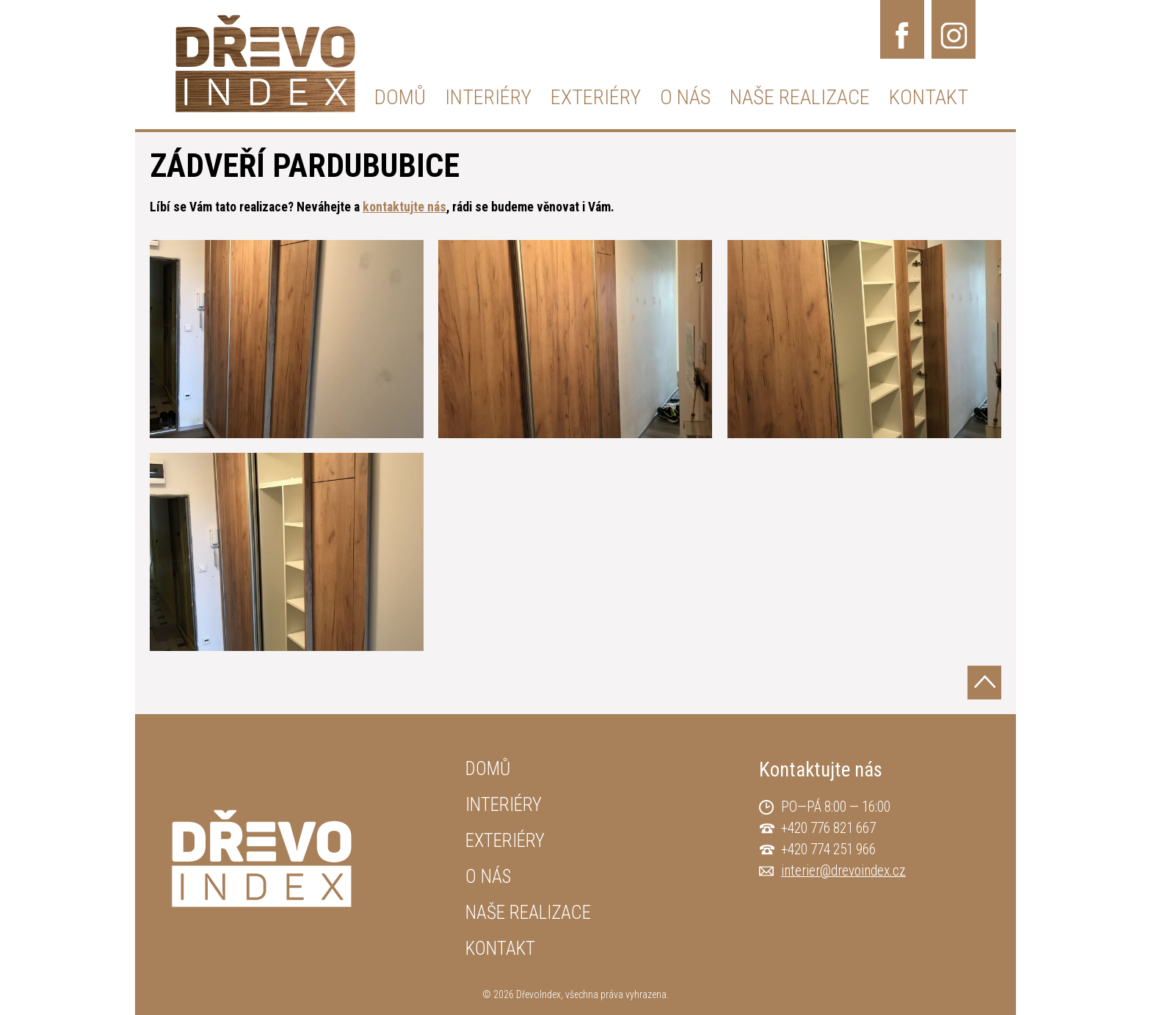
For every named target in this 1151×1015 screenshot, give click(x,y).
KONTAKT (928, 97)
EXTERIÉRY (596, 97)
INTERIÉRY (488, 97)
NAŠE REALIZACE (800, 97)
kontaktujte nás (404, 207)
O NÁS (685, 97)
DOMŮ (400, 97)
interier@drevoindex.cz (843, 870)
